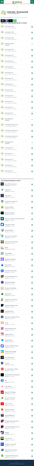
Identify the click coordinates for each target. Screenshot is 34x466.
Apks (2, 17)
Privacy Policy (15, 464)
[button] (3, 20)
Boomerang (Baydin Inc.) (14, 13)
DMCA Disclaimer (22, 464)
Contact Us (11, 464)
